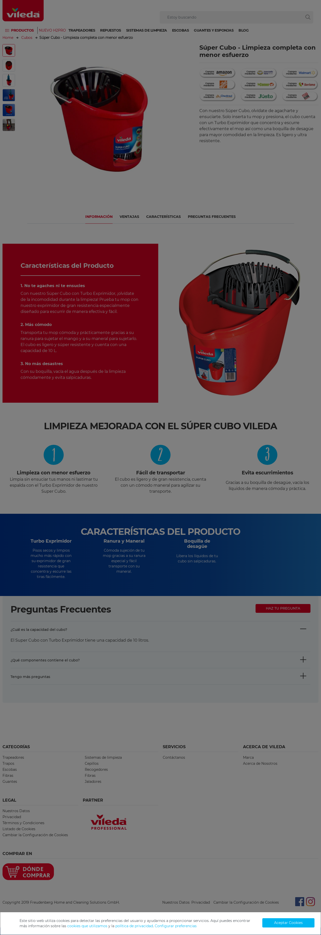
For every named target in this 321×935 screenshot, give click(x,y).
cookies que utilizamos (87, 926)
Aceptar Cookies (288, 922)
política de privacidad (134, 926)
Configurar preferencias (176, 926)
